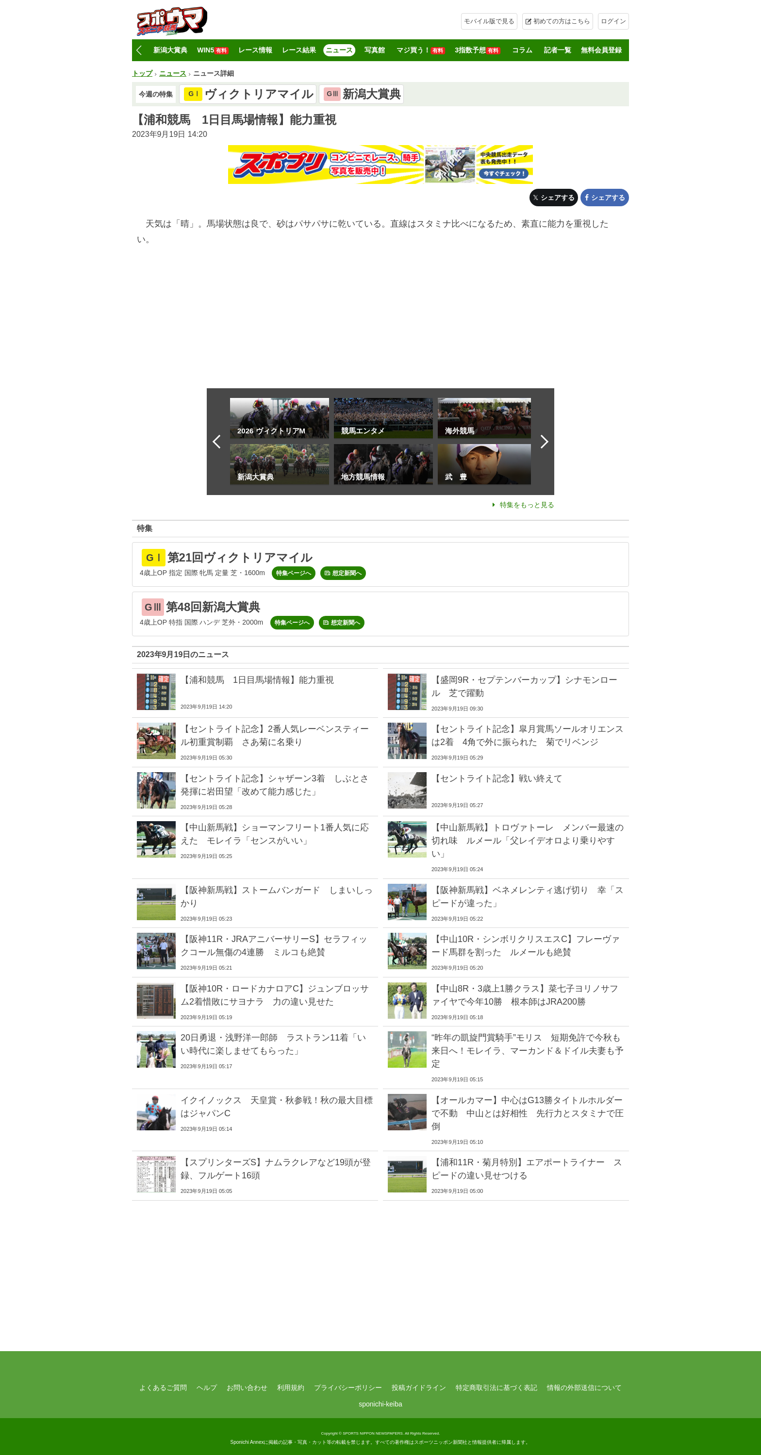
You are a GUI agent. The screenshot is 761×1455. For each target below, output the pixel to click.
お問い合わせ (247, 1387)
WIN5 (213, 50)
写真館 (374, 50)
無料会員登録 (601, 50)
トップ (142, 73)
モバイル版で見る (489, 21)
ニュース (339, 50)
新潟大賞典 (170, 50)
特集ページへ (293, 573)
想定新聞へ (347, 573)
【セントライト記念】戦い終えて (496, 778)
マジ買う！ (421, 50)
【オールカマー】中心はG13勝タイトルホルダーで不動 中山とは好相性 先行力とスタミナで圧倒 (527, 1113)
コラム (522, 50)
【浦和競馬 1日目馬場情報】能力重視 (257, 680)
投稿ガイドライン (419, 1387)
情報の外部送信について (584, 1387)
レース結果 (299, 50)
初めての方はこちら (561, 21)
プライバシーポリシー (348, 1387)
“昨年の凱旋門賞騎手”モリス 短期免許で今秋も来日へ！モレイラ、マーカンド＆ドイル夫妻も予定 (527, 1051)
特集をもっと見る (527, 505)
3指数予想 (477, 50)
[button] (138, 50)
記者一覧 (557, 50)
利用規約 (290, 1387)
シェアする (558, 197)
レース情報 (255, 50)
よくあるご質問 (163, 1387)
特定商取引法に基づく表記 (496, 1387)
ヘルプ (207, 1387)
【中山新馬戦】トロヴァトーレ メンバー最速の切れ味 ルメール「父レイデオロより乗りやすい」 (527, 841)
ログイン (613, 21)
